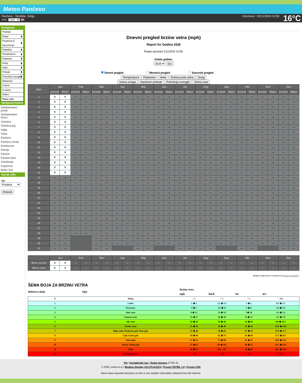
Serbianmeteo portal (9, 109)
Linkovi (6, 85)
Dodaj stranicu (158, 363)
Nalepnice (7, 81)
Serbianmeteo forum (9, 116)
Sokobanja (7, 161)
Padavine (7, 58)
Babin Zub (7, 170)
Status (5, 94)
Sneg (5, 63)
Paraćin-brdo (8, 157)
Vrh (126, 363)
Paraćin (5, 154)
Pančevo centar (10, 141)
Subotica (6, 121)
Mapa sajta (8, 99)
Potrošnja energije (11, 76)
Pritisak (6, 72)
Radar (5, 36)
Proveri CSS (194, 367)
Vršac (4, 133)
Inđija (4, 129)
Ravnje (5, 149)
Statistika (7, 49)
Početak (6, 31)
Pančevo (6, 137)
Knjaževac (7, 166)
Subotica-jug (8, 125)
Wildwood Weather (291, 276)
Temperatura (9, 54)
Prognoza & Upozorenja (8, 42)
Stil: (3, 181)
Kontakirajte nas (139, 363)
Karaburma (7, 145)
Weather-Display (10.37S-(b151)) (143, 367)
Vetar (5, 67)
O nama (6, 90)
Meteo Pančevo (24, 9)
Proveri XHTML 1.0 (174, 367)
